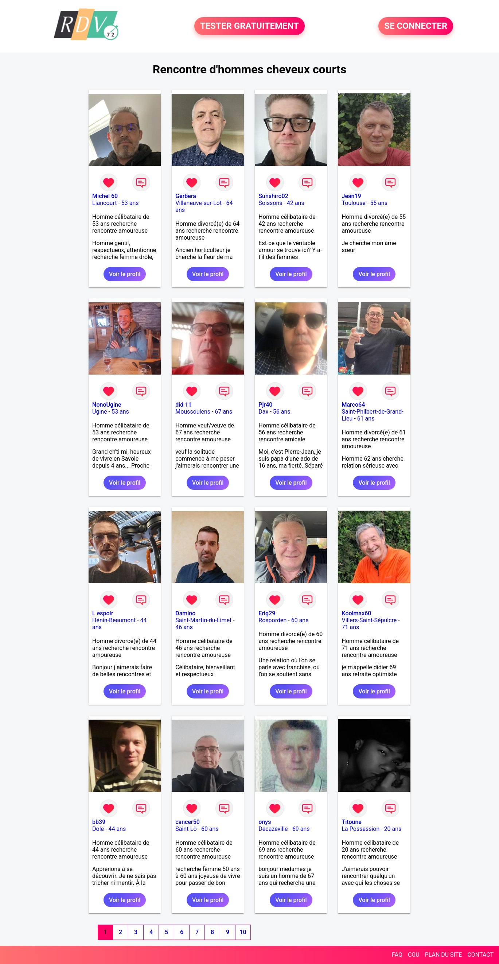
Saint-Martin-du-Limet (203, 620)
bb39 (98, 821)
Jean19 (351, 196)
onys (264, 821)
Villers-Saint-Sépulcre (369, 620)
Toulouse (353, 203)
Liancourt (104, 203)
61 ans (366, 418)
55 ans (378, 203)
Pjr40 (265, 404)
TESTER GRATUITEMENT (249, 26)
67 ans (223, 411)
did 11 (183, 404)
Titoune (351, 821)
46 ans (184, 627)
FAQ (397, 954)
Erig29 (266, 613)
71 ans (350, 627)
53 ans (130, 203)
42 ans (295, 203)
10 (242, 932)
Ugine (99, 411)
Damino (185, 613)
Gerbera (185, 196)
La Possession (360, 828)
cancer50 (187, 821)
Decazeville (273, 828)
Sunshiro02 (273, 196)
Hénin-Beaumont (114, 620)
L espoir (102, 613)
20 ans (393, 828)
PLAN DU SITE (443, 954)
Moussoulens (192, 411)
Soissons (270, 203)
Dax (263, 411)
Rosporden (272, 620)
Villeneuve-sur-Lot (198, 203)
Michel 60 (105, 196)
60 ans (300, 620)
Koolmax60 (356, 613)
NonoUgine (106, 404)
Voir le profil (124, 274)
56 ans (282, 411)
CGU (414, 954)
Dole (98, 828)
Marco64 (353, 404)
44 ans (117, 828)
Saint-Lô (185, 828)
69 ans (301, 828)
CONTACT (480, 954)
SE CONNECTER (415, 26)
